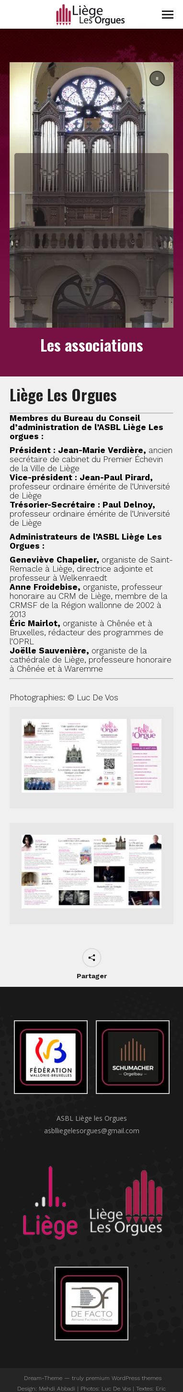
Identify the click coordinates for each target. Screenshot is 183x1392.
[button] (91, 195)
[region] (91, 195)
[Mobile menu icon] (167, 14)
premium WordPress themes (123, 1378)
